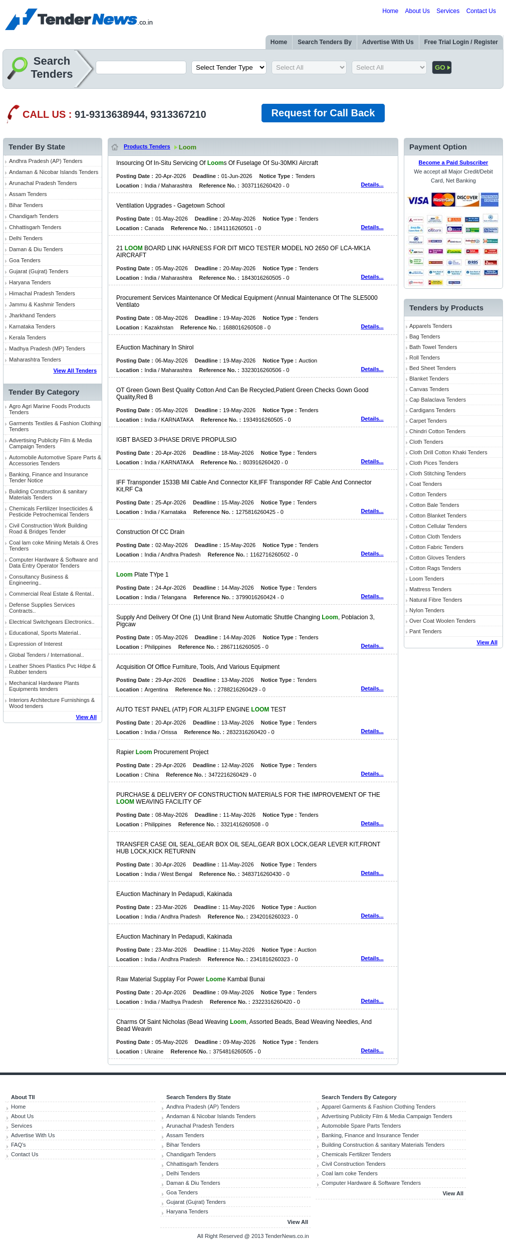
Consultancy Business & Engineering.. (39, 580)
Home (390, 11)
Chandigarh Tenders (34, 216)
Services (447, 11)
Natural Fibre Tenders (435, 600)
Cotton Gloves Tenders (437, 558)
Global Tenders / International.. (46, 655)
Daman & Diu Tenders (36, 249)
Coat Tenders (425, 484)
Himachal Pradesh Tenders (42, 293)
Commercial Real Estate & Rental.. (51, 594)
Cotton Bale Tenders (434, 505)
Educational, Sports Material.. (45, 633)
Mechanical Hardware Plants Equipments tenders (44, 686)
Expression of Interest (35, 644)
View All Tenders (75, 371)
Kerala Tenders (27, 337)
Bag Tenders (424, 336)
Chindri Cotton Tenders (437, 431)
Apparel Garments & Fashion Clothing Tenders (378, 1107)
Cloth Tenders (426, 442)
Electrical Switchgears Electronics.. (52, 622)
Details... (372, 185)
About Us (417, 11)
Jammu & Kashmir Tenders (42, 304)
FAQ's (18, 1145)
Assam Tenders (28, 194)
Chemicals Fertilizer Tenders (356, 1154)
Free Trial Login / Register (461, 42)
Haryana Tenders (30, 282)
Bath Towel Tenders (433, 347)
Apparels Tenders (430, 326)
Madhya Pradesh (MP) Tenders (47, 348)
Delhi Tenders (26, 238)
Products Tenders (147, 146)
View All (86, 717)
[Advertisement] (53, 883)
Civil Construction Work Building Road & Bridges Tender (48, 528)
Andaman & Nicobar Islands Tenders (53, 172)
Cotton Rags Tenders (435, 568)
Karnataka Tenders (32, 326)
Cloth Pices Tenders (433, 463)
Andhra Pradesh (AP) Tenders (46, 161)
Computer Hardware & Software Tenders (371, 1183)
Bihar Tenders (26, 205)
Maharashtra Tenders (35, 360)
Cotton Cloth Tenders (435, 536)
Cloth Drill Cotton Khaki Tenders (448, 452)
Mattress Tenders (430, 589)
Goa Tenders (25, 260)
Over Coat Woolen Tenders (442, 621)
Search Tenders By (325, 42)
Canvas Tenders (429, 389)
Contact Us (481, 11)
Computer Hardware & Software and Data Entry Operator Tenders (53, 563)
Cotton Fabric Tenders (436, 547)
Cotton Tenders (427, 494)
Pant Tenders (425, 631)
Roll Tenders (424, 357)
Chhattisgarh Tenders (35, 227)
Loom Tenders (426, 579)
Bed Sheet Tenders (432, 368)
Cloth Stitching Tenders (437, 473)
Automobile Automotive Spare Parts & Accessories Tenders (55, 460)
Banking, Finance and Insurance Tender (370, 1135)
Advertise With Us (388, 42)
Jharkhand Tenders (32, 315)
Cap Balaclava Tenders (437, 400)
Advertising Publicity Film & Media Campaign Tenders (50, 443)
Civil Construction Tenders (354, 1164)
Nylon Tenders (426, 610)
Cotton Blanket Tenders (437, 515)
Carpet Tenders (428, 421)
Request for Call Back (323, 112)
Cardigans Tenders (432, 410)
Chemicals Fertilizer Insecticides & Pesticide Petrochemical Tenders (51, 511)
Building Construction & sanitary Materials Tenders (48, 494)
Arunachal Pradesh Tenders (43, 183)
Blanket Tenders (429, 379)
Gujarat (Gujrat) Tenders (38, 271)
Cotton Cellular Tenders (438, 526)
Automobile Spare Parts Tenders (361, 1126)
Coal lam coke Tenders (350, 1173)
